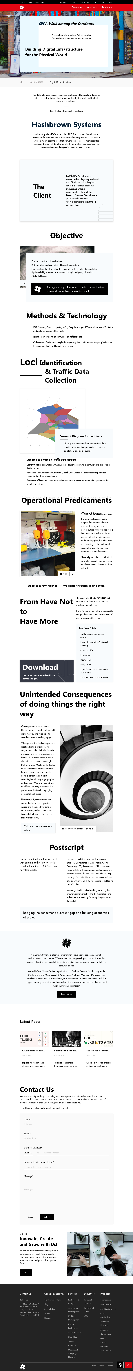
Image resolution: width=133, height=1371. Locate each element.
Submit (47, 1217)
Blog (102, 2)
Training (73, 2)
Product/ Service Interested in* (39, 1162)
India (28, 1153)
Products (107, 7)
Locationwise (105, 1304)
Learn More (66, 994)
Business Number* (33, 1147)
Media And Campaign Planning (73, 1353)
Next (73, 574)
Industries (92, 7)
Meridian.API (105, 1351)
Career (47, 1314)
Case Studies (84, 2)
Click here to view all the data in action (38, 828)
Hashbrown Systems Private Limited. (32, 2)
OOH (94, 2)
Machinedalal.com (108, 1309)
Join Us (26, 1272)
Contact (110, 2)
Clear (30, 1217)
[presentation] (44, 1203)
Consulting (72, 1337)
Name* (27, 1119)
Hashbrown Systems (52, 1300)
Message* (29, 1176)
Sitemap (47, 1318)
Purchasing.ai (105, 1300)
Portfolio (63, 2)
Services (77, 7)
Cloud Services (74, 1333)
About (101, 1366)
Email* (27, 1133)
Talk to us (24, 1300)
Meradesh (104, 1330)
